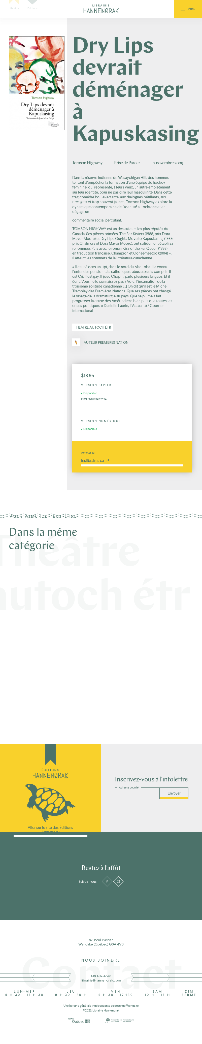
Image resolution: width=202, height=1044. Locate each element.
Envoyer (173, 793)
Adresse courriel (129, 787)
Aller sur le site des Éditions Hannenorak (50, 829)
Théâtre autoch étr (92, 327)
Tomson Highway (87, 163)
